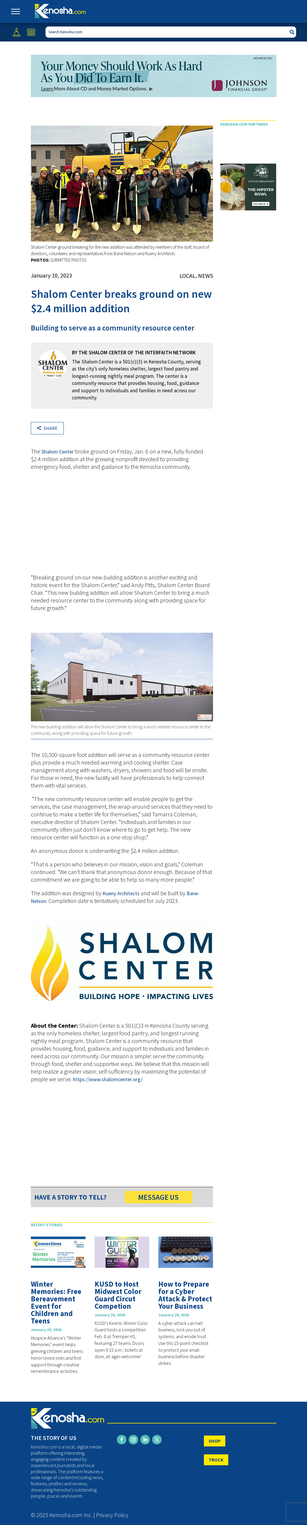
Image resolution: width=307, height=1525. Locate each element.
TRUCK (216, 1460)
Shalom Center (57, 451)
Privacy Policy (112, 1515)
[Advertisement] (122, 525)
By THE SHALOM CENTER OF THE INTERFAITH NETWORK (134, 352)
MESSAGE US (158, 1197)
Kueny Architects (121, 893)
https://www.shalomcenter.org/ (107, 1079)
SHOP (215, 1441)
